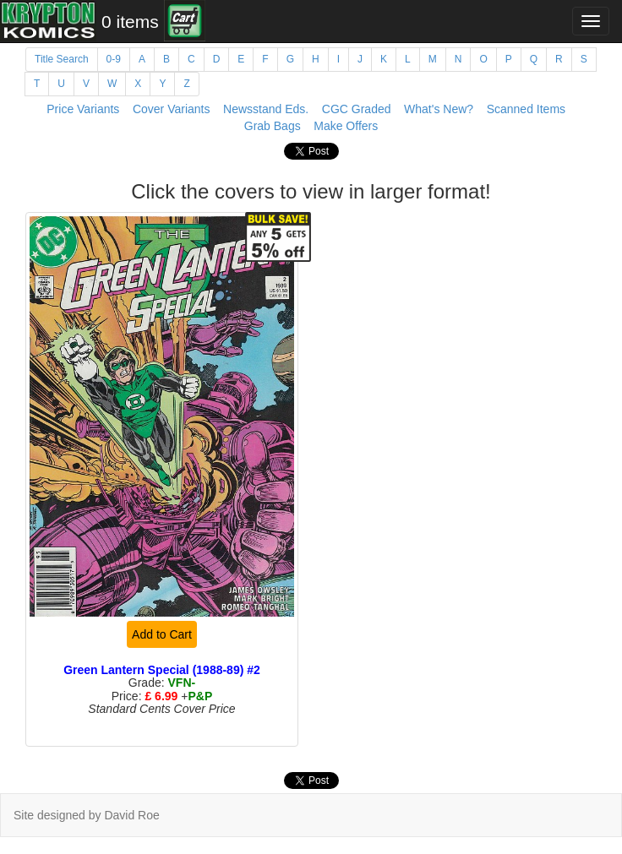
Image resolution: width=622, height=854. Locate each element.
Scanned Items (526, 109)
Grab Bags (272, 126)
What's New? (438, 109)
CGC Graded (356, 109)
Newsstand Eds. (265, 109)
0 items (130, 21)
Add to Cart (162, 634)
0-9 (113, 59)
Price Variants (82, 109)
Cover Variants (171, 109)
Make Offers (346, 126)
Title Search (62, 59)
